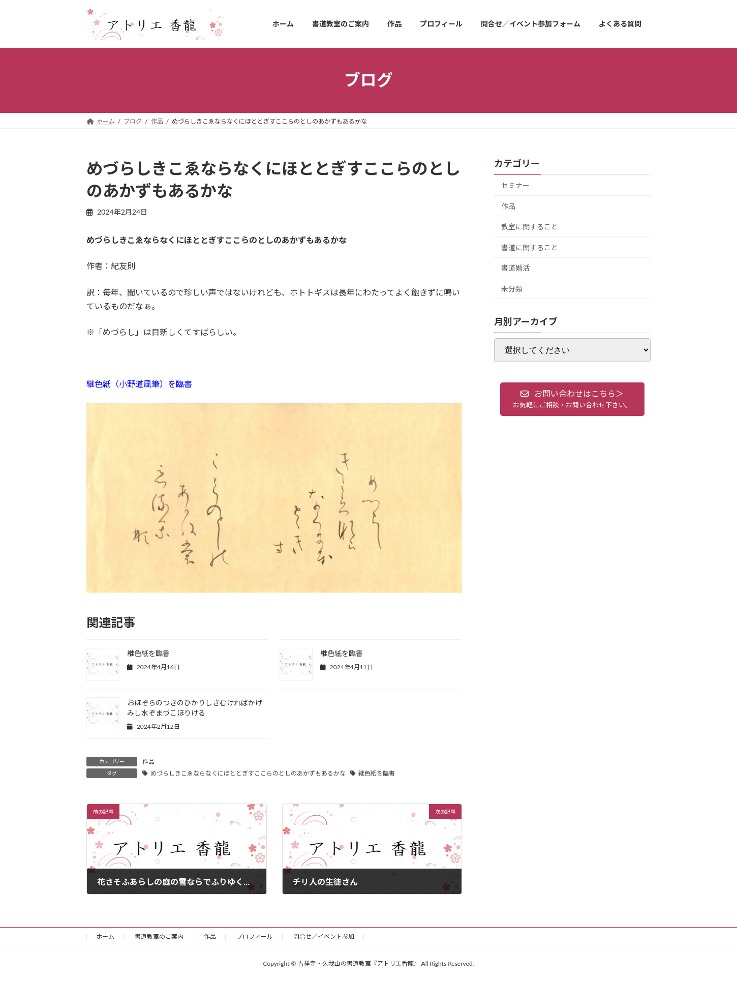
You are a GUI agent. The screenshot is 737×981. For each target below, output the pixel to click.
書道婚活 (515, 267)
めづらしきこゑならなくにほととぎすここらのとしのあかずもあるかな (248, 773)
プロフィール (254, 936)
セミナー (515, 185)
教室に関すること (529, 226)
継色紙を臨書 (148, 653)
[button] (572, 399)
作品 (148, 761)
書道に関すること (529, 247)
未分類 (512, 288)
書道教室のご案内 (159, 936)
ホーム (105, 936)
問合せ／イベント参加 (323, 936)
